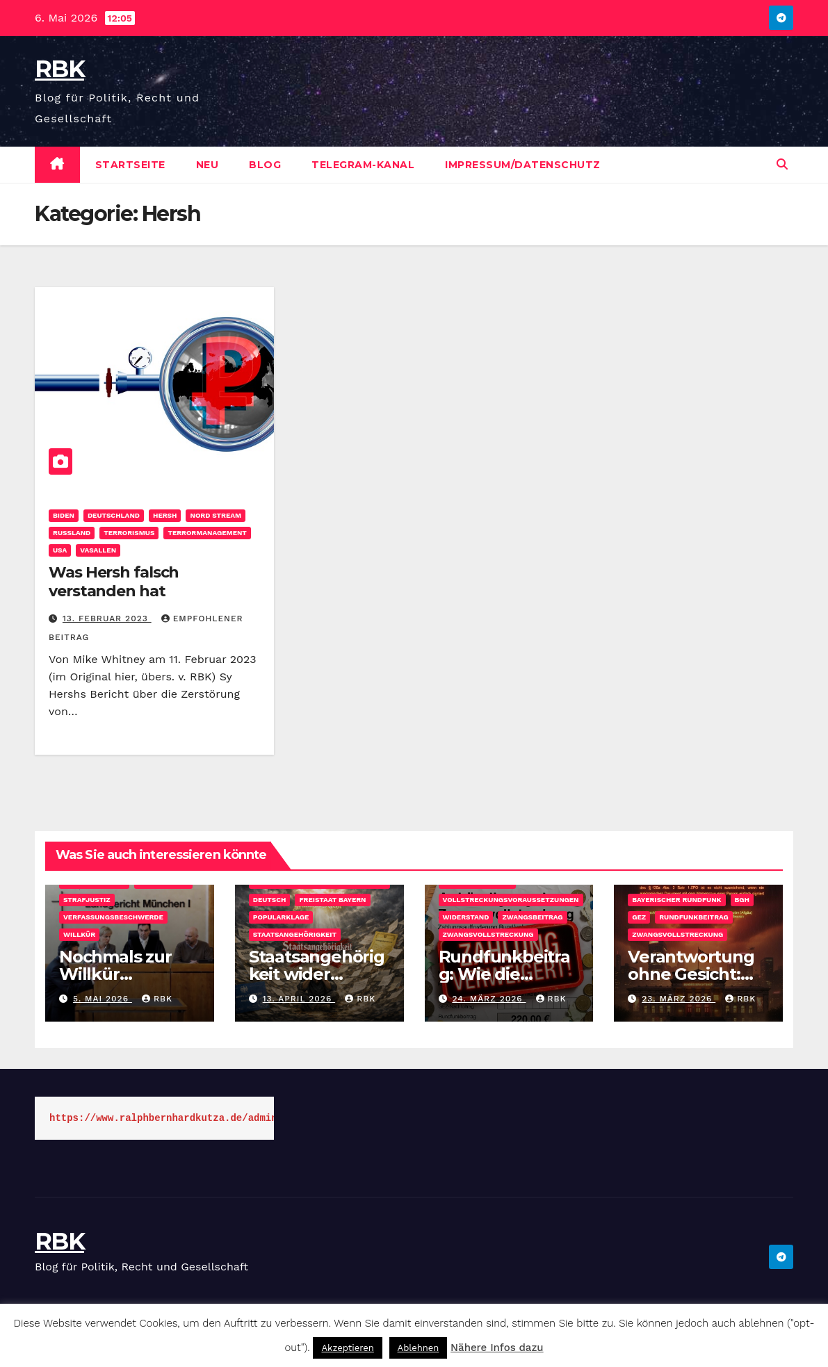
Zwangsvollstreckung (488, 934)
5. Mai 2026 (102, 999)
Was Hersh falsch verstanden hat (114, 581)
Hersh (165, 515)
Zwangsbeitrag (532, 917)
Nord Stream (215, 515)
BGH (742, 899)
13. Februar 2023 (107, 618)
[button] (782, 164)
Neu (207, 164)
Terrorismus (129, 533)
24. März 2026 (489, 999)
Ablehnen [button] (418, 1348)
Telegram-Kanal (362, 164)
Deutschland (114, 515)
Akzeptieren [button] (347, 1348)
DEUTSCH (269, 899)
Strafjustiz (87, 899)
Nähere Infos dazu (497, 1347)
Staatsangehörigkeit (294, 934)
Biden (63, 515)
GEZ (639, 917)
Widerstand (466, 917)
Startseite (130, 164)
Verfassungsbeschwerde (113, 917)
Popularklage (281, 917)
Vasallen (98, 550)
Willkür (79, 934)
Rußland (71, 533)
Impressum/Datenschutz (523, 164)
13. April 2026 (299, 999)
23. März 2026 (678, 999)
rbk (157, 999)
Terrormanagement (207, 533)
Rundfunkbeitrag (694, 917)
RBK (59, 68)
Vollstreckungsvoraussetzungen (511, 899)
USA (60, 550)
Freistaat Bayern (332, 899)
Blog (265, 164)
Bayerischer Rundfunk (676, 899)
